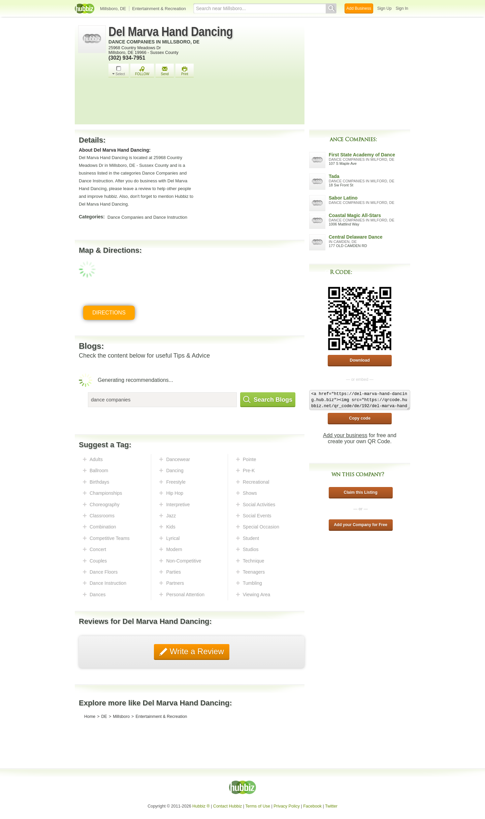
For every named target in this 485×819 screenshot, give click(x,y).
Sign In (402, 8)
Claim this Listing (360, 492)
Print (184, 71)
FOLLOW (142, 71)
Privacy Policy (286, 806)
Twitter (331, 806)
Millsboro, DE (113, 8)
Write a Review (195, 651)
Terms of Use (257, 806)
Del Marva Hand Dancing (170, 32)
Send (164, 71)
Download (360, 360)
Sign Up (384, 8)
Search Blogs (267, 400)
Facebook (312, 806)
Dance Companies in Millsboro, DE (153, 41)
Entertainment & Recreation (159, 8)
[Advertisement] (205, 103)
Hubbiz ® (201, 806)
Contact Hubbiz (227, 806)
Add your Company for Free (360, 524)
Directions (109, 312)
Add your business (345, 435)
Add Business (359, 8)
